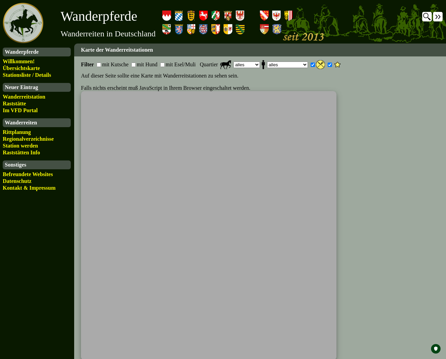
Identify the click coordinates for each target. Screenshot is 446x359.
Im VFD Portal (20, 110)
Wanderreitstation (24, 97)
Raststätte (14, 103)
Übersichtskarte (21, 68)
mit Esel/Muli (181, 64)
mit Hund (147, 64)
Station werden (20, 146)
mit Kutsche (115, 64)
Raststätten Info (21, 152)
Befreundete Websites (28, 174)
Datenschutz (17, 181)
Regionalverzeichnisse (28, 139)
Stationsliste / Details (27, 75)
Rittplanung (17, 132)
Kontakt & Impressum (29, 188)
